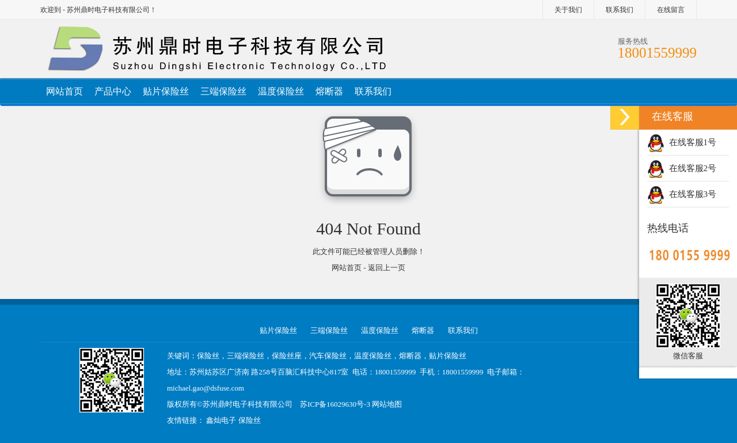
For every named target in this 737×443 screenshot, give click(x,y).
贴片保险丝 (166, 91)
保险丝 (249, 420)
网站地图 (387, 404)
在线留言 (671, 10)
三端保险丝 (223, 91)
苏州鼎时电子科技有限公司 (247, 404)
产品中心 (112, 91)
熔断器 (329, 91)
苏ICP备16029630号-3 (335, 404)
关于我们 (568, 10)
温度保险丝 (281, 91)
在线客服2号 (681, 168)
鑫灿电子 (221, 420)
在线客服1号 (681, 142)
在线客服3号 (681, 194)
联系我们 (619, 10)
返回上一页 (386, 267)
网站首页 (64, 91)
